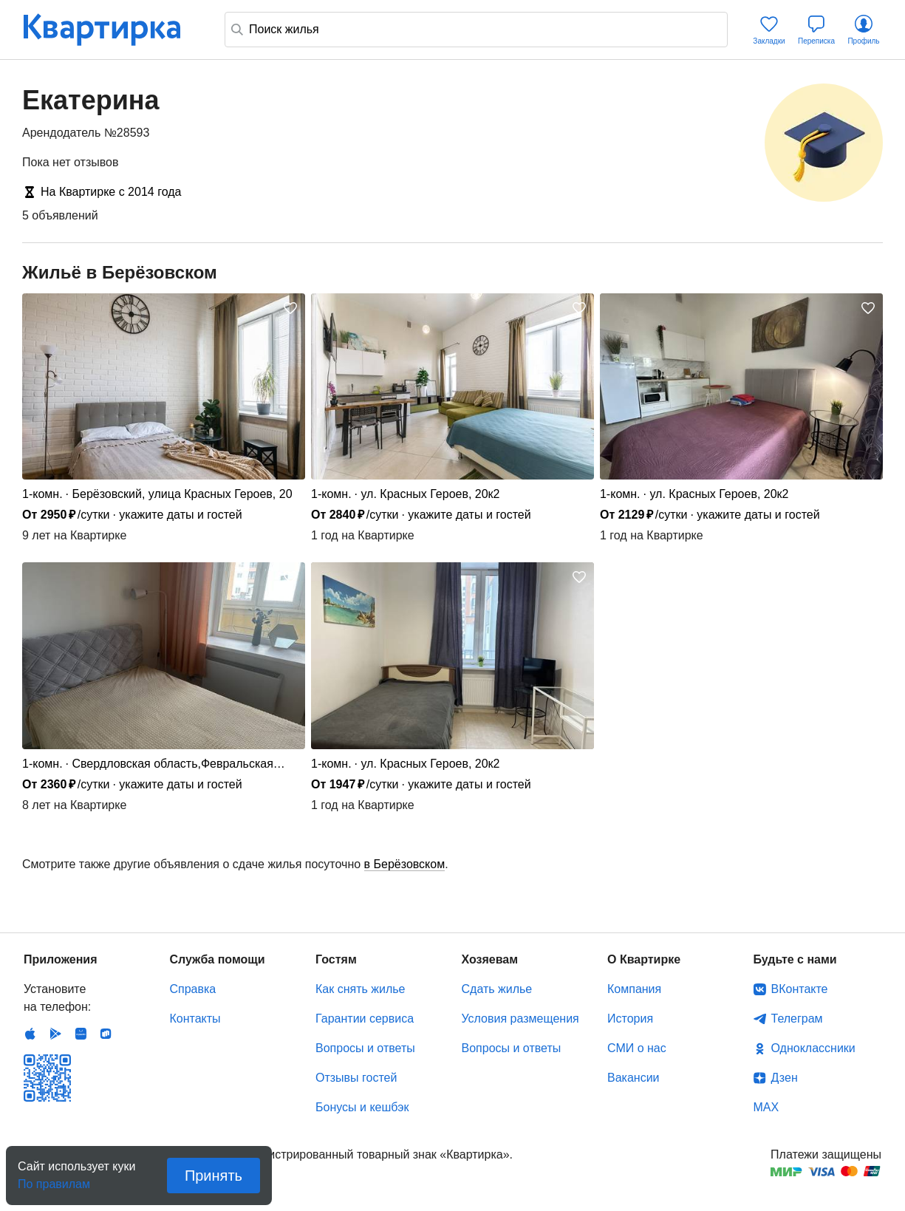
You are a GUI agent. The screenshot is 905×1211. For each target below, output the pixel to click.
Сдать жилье (497, 989)
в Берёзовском (404, 864)
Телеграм (797, 1018)
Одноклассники (813, 1048)
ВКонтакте (799, 989)
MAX (766, 1107)
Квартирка (112, 29)
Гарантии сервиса (364, 1018)
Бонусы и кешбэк (362, 1107)
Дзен (784, 1077)
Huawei (80, 1034)
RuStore (105, 1034)
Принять (213, 1175)
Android (55, 1034)
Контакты (195, 1018)
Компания (634, 989)
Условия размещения (520, 1018)
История (630, 1018)
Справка (193, 989)
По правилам (54, 1179)
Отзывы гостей (356, 1077)
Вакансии (633, 1077)
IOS (30, 1034)
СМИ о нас (636, 1048)
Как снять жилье (360, 989)
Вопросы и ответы (365, 1048)
